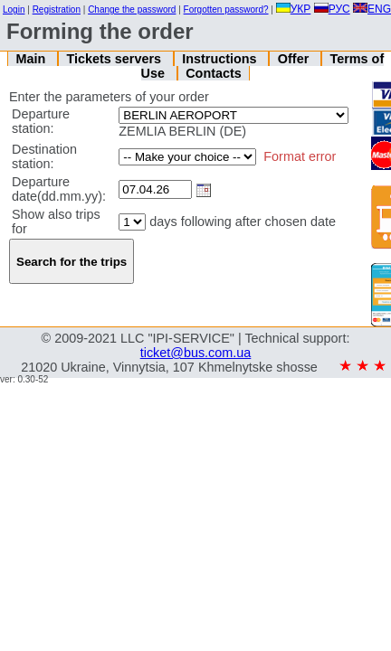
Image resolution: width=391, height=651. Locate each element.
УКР (293, 9)
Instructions (221, 59)
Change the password (132, 9)
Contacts (214, 73)
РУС (332, 9)
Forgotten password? (226, 9)
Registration (57, 9)
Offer (295, 59)
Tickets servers (115, 59)
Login (13, 9)
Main (32, 59)
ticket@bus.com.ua (196, 352)
